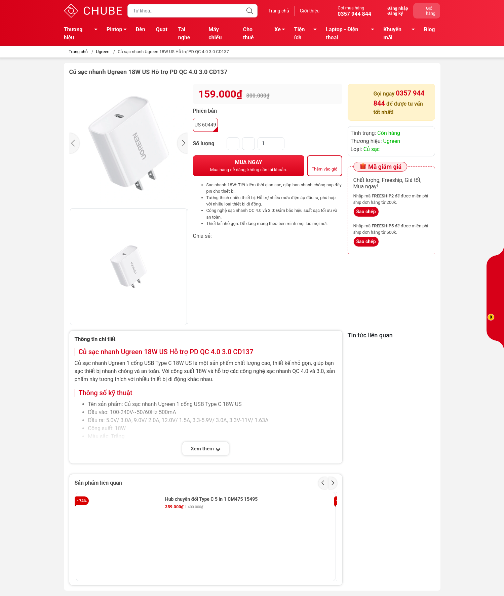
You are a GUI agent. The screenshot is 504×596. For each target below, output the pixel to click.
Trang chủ (278, 10)
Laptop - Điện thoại (352, 33)
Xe (281, 30)
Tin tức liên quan (370, 335)
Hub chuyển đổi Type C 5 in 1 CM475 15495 (211, 499)
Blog (429, 29)
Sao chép (366, 211)
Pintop (118, 30)
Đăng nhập (397, 8)
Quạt (161, 29)
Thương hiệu (82, 33)
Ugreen (102, 51)
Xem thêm (205, 449)
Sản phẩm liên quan (98, 483)
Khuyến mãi (401, 33)
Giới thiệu (310, 10)
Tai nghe (184, 33)
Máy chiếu (215, 33)
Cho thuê (248, 33)
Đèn (140, 29)
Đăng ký (395, 13)
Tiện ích (307, 33)
